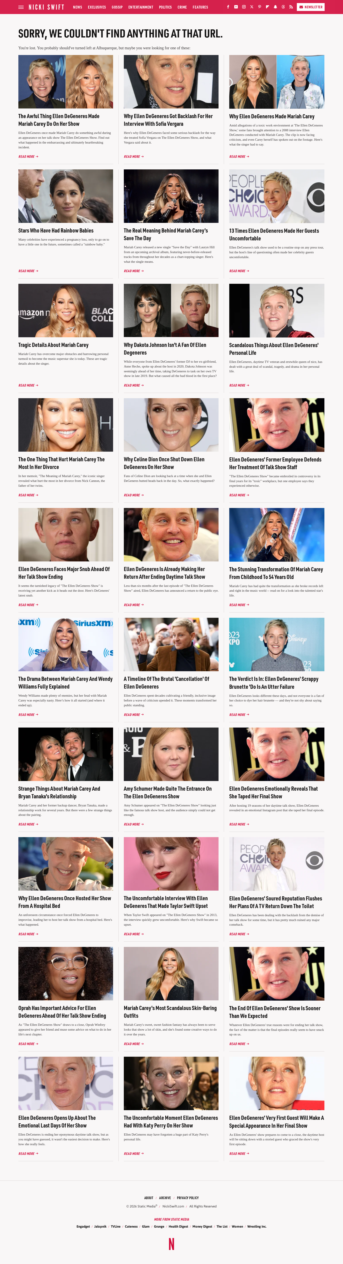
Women (237, 1226)
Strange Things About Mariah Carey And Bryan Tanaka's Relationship (59, 792)
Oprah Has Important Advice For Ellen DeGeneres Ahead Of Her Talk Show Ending (62, 1011)
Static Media (147, 1206)
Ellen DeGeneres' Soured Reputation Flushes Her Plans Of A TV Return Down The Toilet (275, 902)
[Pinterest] (259, 8)
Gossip (117, 6)
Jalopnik (100, 1226)
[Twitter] (252, 8)
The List (222, 1226)
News (77, 6)
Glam (146, 1226)
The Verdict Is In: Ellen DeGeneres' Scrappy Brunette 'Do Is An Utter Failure (273, 682)
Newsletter (310, 7)
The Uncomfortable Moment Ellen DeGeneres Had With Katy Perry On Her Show (171, 1121)
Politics (165, 6)
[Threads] (283, 8)
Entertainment (140, 6)
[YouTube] (236, 8)
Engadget (83, 1226)
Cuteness (131, 1226)
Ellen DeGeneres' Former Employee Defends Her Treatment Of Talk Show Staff (275, 463)
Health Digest (178, 1226)
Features (200, 6)
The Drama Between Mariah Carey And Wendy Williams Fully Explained (65, 682)
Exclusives (97, 6)
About (148, 1197)
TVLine (116, 1226)
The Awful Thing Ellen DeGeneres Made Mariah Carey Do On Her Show (59, 119)
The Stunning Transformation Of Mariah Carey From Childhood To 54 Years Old (276, 573)
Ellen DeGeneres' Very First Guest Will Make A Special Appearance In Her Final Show (276, 1121)
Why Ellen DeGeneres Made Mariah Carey (272, 116)
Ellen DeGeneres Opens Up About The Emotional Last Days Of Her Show (57, 1121)
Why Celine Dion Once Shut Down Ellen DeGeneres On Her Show (164, 462)
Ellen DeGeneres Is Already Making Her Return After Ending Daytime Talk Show (164, 572)
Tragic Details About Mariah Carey (53, 344)
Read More (26, 156)
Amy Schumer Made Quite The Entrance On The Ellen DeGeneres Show (168, 792)
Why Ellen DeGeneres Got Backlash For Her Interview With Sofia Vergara (168, 119)
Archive (165, 1197)
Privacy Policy (188, 1197)
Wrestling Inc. (256, 1226)
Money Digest (202, 1226)
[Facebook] (228, 8)
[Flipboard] (267, 8)
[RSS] (291, 8)
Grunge (159, 1226)
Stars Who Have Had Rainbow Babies (55, 230)
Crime (182, 6)
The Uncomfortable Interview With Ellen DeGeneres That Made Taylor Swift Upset (166, 901)
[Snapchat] (275, 8)
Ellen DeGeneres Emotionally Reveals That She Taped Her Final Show (273, 792)
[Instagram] (244, 8)
